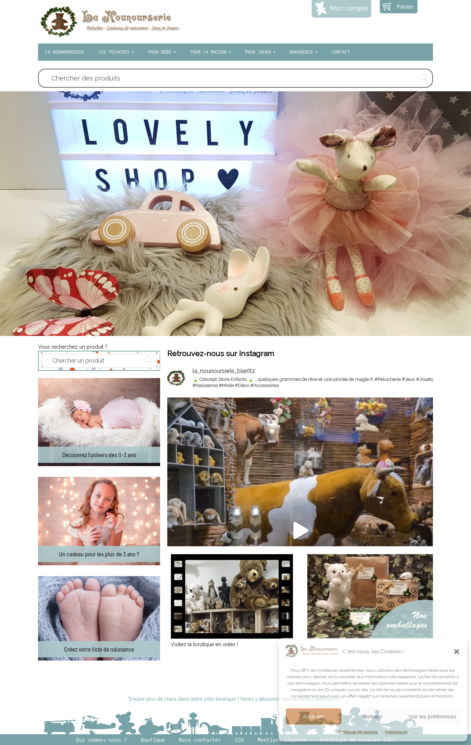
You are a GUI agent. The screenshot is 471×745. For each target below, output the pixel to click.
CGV (239, 740)
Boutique (153, 740)
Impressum (396, 732)
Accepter (313, 716)
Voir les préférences (432, 716)
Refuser (373, 716)
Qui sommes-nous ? (101, 740)
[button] (456, 651)
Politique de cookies (358, 732)
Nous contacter (200, 740)
